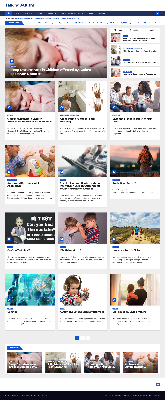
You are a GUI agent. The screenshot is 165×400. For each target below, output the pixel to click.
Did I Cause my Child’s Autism (129, 311)
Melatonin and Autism (73, 13)
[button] (154, 13)
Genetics (12, 311)
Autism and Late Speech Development (82, 311)
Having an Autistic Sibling (126, 250)
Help (91, 13)
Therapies (126, 60)
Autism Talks (127, 48)
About (17, 13)
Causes (10, 308)
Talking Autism (19, 5)
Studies (13, 66)
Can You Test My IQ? (18, 250)
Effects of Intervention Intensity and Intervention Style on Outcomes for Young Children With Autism (80, 186)
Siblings (63, 246)
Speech (10, 246)
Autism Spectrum (33, 13)
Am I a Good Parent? (124, 183)
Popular (134, 30)
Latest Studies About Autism (70, 18)
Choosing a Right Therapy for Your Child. (46, 18)
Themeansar (44, 395)
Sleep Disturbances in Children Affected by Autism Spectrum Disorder (50, 72)
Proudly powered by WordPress (15, 395)
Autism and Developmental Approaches (139, 74)
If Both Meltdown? (70, 250)
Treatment (51, 13)
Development (137, 48)
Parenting (116, 179)
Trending (151, 30)
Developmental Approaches (23, 18)
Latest (118, 30)
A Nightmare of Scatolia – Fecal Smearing (140, 51)
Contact (102, 13)
